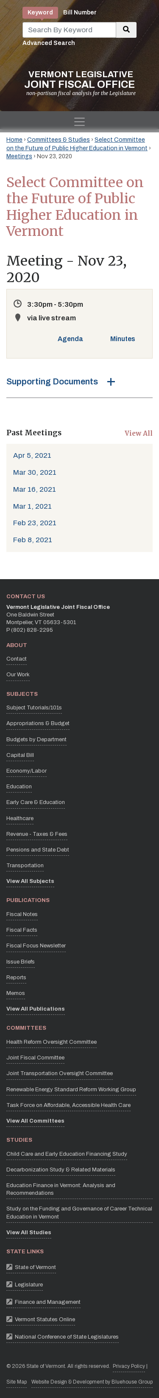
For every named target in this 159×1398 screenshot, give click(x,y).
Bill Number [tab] (80, 12)
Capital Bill (20, 755)
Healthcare (19, 818)
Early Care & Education (35, 802)
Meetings (19, 156)
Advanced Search (48, 43)
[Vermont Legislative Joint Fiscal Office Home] (79, 83)
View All (139, 433)
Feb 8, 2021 (32, 540)
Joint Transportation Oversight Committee (59, 1073)
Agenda (70, 338)
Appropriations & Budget (38, 723)
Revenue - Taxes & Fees (36, 834)
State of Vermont (31, 1266)
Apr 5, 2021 (32, 455)
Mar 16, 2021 (34, 489)
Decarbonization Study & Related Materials (60, 1170)
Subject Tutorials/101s (34, 708)
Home (14, 140)
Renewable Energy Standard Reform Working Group (71, 1090)
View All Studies (28, 1233)
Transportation (25, 865)
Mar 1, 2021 (32, 506)
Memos (15, 993)
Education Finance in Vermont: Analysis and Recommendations (60, 1189)
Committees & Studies (58, 140)
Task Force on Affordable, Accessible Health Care (68, 1105)
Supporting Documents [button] (52, 381)
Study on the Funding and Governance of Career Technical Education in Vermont (79, 1212)
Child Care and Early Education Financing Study (66, 1154)
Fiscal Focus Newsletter (36, 946)
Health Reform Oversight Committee (51, 1042)
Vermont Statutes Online (40, 1319)
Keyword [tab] (40, 12)
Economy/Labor (26, 771)
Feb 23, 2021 (34, 523)
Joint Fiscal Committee (35, 1058)
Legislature (24, 1284)
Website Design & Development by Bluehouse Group (92, 1382)
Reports (16, 978)
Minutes (122, 338)
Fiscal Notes (22, 914)
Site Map (16, 1382)
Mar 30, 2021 (34, 472)
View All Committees (35, 1121)
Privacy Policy (129, 1365)
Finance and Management (43, 1301)
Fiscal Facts (21, 930)
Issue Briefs (20, 962)
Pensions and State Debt (37, 850)
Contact (16, 659)
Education (19, 787)
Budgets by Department (36, 739)
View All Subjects (30, 881)
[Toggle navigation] (79, 121)
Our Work (18, 675)
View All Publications (35, 1009)
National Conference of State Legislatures (62, 1336)
